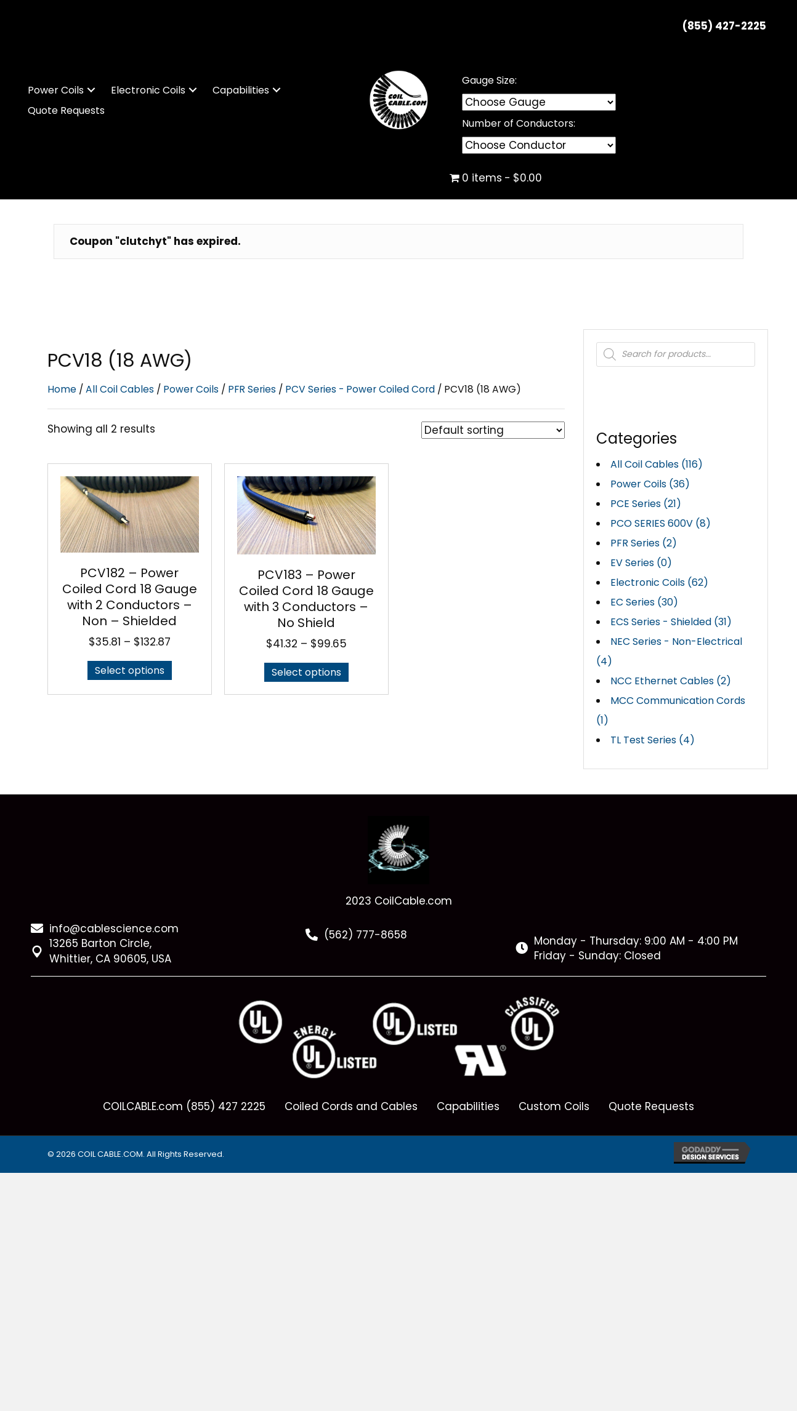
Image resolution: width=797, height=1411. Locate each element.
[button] (91, 90)
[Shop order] (493, 430)
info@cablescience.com (114, 928)
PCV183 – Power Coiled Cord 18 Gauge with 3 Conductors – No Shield (306, 598)
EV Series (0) (641, 563)
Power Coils (191, 389)
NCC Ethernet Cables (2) (670, 681)
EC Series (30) (644, 602)
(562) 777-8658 (365, 934)
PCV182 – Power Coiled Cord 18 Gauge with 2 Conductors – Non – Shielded (129, 597)
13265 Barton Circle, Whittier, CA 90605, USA (110, 951)
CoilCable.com (413, 900)
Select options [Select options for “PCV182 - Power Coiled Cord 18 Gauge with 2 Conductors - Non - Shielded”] (129, 670)
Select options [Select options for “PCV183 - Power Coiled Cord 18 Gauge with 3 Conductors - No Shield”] (306, 672)
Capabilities (468, 1106)
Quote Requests (651, 1106)
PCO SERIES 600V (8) (660, 523)
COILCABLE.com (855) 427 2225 (184, 1106)
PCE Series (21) (645, 504)
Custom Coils (554, 1106)
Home (61, 389)
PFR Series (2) (643, 543)
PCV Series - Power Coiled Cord (360, 389)
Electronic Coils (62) (659, 582)
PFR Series (252, 389)
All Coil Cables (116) (656, 464)
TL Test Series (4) (652, 740)
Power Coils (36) (650, 484)
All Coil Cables (120, 389)
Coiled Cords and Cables (351, 1106)
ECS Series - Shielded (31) (671, 622)
